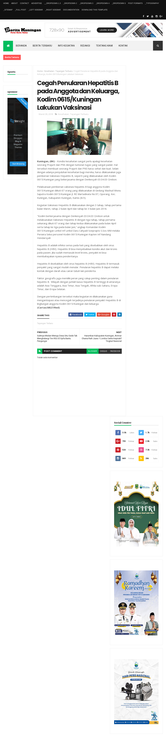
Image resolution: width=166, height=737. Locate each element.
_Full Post (20, 10)
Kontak (123, 45)
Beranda (21, 45)
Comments (153, 632)
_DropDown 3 (86, 3)
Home (6, 3)
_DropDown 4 (102, 3)
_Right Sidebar (53, 10)
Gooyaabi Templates (50, 732)
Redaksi (85, 45)
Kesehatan (48, 71)
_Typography (152, 3)
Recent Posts (133, 632)
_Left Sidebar (36, 10)
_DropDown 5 (119, 3)
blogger (87, 365)
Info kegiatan (66, 45)
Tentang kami (104, 45)
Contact (24, 3)
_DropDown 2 (70, 3)
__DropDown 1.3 (52, 3)
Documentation (71, 10)
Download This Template (94, 10)
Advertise (36, 3)
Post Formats (135, 3)
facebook (110, 365)
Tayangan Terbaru (62, 71)
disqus (98, 365)
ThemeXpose (20, 732)
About (14, 3)
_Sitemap (7, 10)
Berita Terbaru (42, 45)
